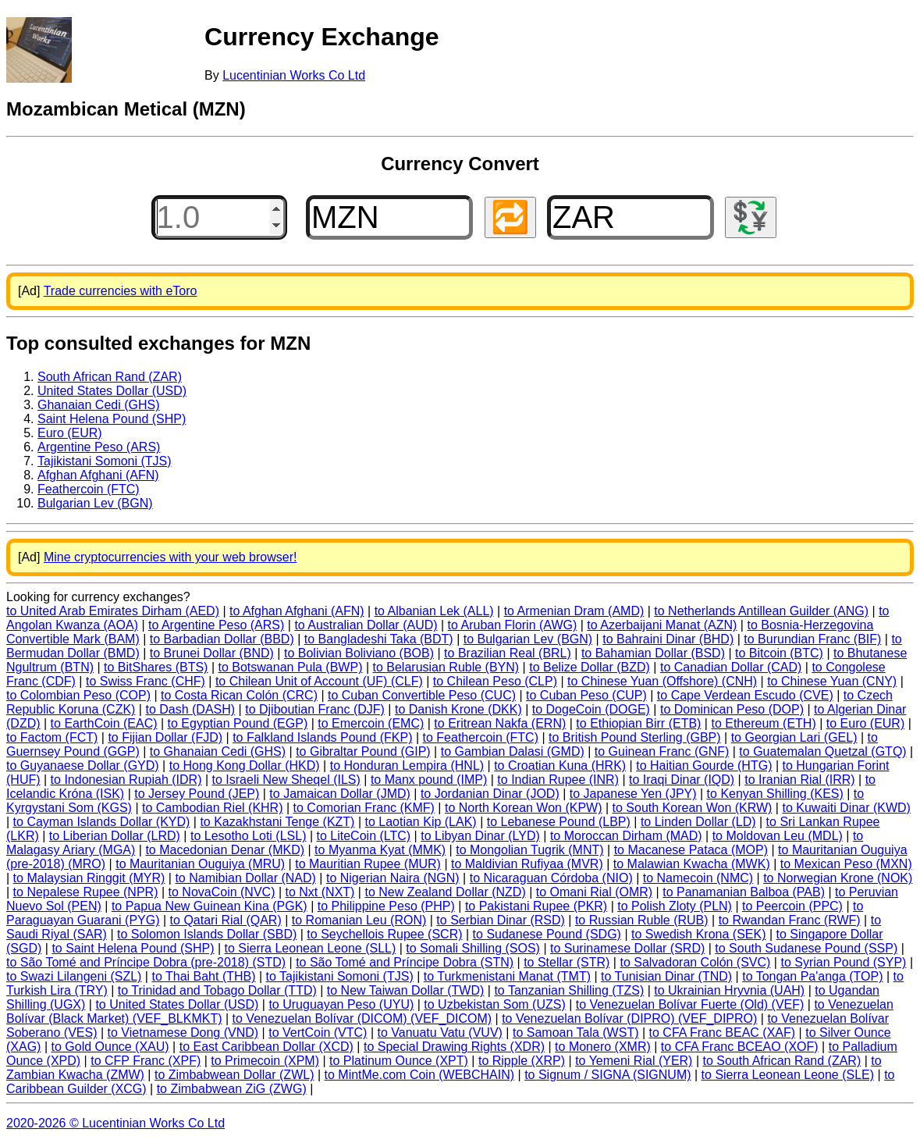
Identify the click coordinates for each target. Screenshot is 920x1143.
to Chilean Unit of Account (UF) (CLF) (319, 681)
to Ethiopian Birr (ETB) (638, 723)
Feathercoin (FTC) (88, 489)
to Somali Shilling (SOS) (473, 948)
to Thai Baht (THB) (203, 976)
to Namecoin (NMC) (698, 878)
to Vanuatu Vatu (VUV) (440, 1032)
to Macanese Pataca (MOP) (691, 849)
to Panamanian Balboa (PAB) (743, 892)
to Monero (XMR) (603, 1046)
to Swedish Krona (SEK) (698, 934)
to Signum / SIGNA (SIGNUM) (607, 1074)
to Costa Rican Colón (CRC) (239, 695)
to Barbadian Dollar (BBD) (222, 639)
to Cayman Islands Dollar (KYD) (101, 821)
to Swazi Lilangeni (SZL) (73, 976)
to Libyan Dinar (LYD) (480, 835)
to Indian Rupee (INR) (558, 779)
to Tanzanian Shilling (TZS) (569, 990)
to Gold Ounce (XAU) (110, 1046)
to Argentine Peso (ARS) (216, 625)
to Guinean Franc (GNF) (662, 751)
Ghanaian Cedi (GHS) (98, 404)
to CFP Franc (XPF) (146, 1060)
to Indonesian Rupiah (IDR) (126, 779)
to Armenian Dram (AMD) (574, 611)
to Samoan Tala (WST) (576, 1032)
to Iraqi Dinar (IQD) (681, 779)
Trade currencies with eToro (120, 290)
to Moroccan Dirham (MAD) (626, 835)
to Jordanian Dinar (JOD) (490, 793)
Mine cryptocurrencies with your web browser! (170, 557)
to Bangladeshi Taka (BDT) (378, 639)
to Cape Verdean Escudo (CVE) (745, 695)
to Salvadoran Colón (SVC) (695, 962)
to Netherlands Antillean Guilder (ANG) (761, 611)
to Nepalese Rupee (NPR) (85, 892)
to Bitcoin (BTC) (779, 653)
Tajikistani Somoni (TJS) (104, 461)
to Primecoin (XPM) (265, 1060)
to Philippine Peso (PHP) (386, 906)
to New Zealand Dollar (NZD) (444, 892)
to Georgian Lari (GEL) (794, 737)
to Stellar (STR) (566, 962)
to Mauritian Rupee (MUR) (368, 864)
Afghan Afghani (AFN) (98, 475)
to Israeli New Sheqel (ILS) (286, 779)
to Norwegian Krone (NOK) (837, 878)
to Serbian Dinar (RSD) (500, 920)
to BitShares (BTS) (156, 667)
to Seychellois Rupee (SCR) (384, 934)
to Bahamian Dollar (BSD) (653, 653)
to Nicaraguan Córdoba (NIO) (551, 878)
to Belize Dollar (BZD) (589, 667)
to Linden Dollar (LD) (698, 821)
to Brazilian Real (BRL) (507, 653)
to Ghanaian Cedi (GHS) (218, 751)
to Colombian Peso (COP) (78, 695)
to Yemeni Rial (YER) (633, 1060)
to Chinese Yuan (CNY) (832, 681)
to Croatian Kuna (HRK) (560, 765)
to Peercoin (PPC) (792, 906)
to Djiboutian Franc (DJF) (315, 709)
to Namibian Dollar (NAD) (245, 878)
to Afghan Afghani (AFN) (296, 611)
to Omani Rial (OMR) (594, 892)
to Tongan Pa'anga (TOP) (812, 976)
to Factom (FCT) (52, 737)
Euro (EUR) (69, 433)
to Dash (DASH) (190, 709)
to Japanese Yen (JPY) (633, 793)
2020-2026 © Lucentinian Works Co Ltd (115, 1123)
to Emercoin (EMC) (371, 723)
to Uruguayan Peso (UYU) (341, 1004)
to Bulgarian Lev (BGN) (528, 639)
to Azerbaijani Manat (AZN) (662, 625)
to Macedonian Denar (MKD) (224, 849)
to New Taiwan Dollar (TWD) (406, 990)
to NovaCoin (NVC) (222, 892)
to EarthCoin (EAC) (104, 723)
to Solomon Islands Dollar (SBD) (207, 934)
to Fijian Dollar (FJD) (165, 737)
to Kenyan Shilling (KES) (775, 793)
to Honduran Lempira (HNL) (407, 765)
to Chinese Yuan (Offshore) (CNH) (662, 681)
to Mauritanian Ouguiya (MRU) (200, 864)
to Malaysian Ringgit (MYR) (89, 878)
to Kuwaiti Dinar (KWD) (846, 807)
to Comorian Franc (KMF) (364, 807)
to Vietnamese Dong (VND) (183, 1032)
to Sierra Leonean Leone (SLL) (310, 948)
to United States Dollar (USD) (176, 1004)
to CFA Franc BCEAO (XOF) (740, 1046)
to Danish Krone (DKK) (458, 709)
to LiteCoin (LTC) (364, 835)
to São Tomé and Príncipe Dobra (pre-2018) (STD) (146, 962)
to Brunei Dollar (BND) (212, 653)
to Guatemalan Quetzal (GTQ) (822, 751)
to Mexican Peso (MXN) (846, 864)
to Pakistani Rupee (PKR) (536, 906)
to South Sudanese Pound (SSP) (806, 948)
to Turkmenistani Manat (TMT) (507, 976)
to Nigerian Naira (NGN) (393, 878)
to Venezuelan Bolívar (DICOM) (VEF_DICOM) (362, 1018)
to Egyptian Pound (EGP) (238, 723)
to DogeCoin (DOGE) (591, 709)
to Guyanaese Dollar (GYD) (82, 765)
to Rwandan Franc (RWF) (790, 920)
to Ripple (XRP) (521, 1060)
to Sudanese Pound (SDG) (547, 934)
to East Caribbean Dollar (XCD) (266, 1046)
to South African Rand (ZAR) (781, 1060)
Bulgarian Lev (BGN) (95, 503)
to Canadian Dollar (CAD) (730, 667)
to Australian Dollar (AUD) (365, 625)
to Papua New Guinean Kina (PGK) (209, 906)
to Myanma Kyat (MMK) (380, 849)
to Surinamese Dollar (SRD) (627, 948)
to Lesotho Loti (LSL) (248, 835)
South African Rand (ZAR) (109, 376)
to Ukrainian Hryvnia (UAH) (729, 990)
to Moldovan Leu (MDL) (777, 835)
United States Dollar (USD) (111, 390)
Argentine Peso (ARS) (98, 447)
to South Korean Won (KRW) (693, 807)
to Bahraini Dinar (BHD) (668, 639)
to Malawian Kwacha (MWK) (691, 864)
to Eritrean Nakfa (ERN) (500, 723)
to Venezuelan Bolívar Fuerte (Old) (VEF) (690, 1004)
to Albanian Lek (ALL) (434, 611)
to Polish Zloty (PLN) (674, 906)
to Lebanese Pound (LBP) (559, 821)
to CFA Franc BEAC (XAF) (722, 1032)
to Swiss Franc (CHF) (145, 681)
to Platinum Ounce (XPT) (398, 1060)
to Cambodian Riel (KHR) (212, 807)
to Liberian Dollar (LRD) (114, 835)
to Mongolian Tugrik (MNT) (529, 849)
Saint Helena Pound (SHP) (111, 419)
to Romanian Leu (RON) (359, 920)
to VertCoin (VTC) (317, 1032)
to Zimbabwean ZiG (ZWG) (232, 1088)
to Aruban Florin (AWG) (512, 625)
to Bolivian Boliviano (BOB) (359, 653)
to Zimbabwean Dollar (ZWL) (234, 1074)
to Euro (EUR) (865, 723)
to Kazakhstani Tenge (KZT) (277, 821)
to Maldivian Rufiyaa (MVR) (527, 864)
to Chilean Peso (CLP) (495, 681)
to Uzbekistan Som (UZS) (494, 1004)
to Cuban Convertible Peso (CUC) (422, 695)
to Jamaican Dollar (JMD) (339, 793)
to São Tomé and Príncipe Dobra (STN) (404, 962)
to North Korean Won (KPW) (523, 807)
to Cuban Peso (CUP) (586, 695)
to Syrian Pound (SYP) (843, 962)
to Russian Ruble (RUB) (642, 920)
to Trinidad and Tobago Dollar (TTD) (217, 990)
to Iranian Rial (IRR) (799, 779)
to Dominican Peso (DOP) (732, 709)
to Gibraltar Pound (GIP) (363, 751)
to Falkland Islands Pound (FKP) (322, 737)
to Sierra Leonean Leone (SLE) (788, 1074)
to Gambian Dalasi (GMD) (512, 751)
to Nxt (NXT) (320, 892)
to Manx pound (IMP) (429, 779)
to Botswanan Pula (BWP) (290, 667)
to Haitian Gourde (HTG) (704, 765)
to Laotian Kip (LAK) (420, 821)
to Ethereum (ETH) (763, 723)
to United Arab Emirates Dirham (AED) (112, 611)
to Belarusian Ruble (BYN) (446, 667)
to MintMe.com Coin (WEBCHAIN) (420, 1074)
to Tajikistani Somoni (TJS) (340, 976)
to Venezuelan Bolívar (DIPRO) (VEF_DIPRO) (629, 1018)
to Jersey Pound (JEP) (196, 793)
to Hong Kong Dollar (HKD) (244, 765)
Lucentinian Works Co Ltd (293, 75)
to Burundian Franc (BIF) (812, 639)
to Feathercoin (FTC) (480, 737)
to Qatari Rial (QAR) (226, 920)
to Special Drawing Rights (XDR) (454, 1046)
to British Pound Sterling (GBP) (635, 737)
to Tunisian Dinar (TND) (666, 976)
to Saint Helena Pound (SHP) (133, 948)
